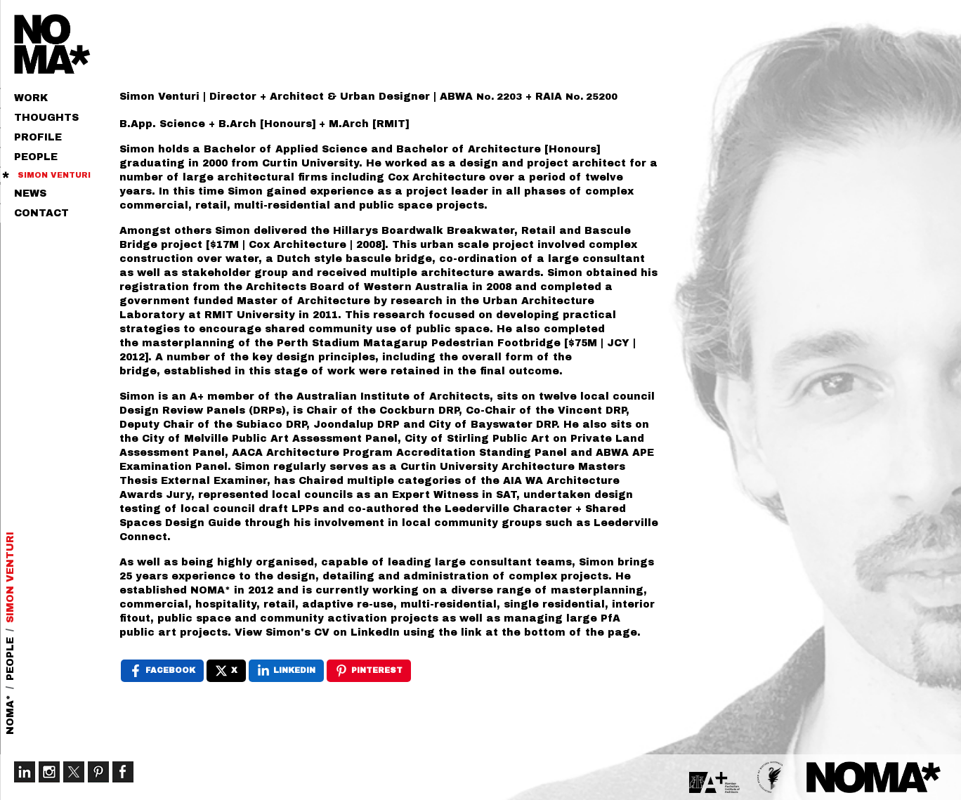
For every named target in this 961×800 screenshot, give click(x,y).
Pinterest (98, 771)
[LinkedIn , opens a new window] (286, 671)
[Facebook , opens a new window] (162, 671)
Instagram (49, 771)
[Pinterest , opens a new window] (369, 671)
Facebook (122, 771)
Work (31, 98)
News (30, 193)
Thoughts (46, 117)
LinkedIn (24, 771)
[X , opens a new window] (226, 671)
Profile (38, 137)
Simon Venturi (54, 175)
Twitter (73, 771)
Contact (41, 213)
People (36, 157)
